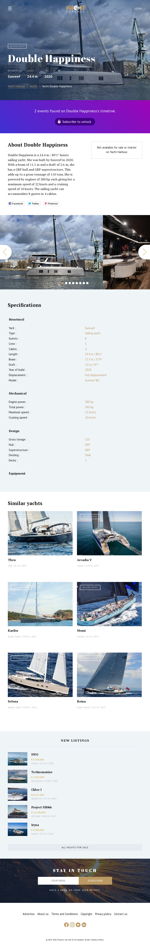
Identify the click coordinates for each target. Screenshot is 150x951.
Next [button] (144, 252)
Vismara (80, 636)
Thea (12, 560)
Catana (80, 565)
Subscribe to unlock (76, 121)
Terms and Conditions (64, 914)
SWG (34, 754)
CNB (10, 565)
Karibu (13, 630)
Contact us (120, 914)
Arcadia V (84, 560)
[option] (51, 252)
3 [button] (70, 283)
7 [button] (84, 283)
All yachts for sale (75, 847)
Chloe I (36, 790)
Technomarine (42, 772)
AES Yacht (35, 816)
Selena (13, 701)
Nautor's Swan (14, 707)
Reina (81, 701)
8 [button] (87, 283)
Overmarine (37, 781)
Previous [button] (6, 252)
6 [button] (80, 283)
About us (43, 914)
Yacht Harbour (76, 9)
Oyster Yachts (14, 636)
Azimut (34, 763)
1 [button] (63, 283)
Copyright (86, 914)
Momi (81, 630)
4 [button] (73, 283)
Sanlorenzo (36, 798)
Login (138, 8)
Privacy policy (103, 914)
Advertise (29, 914)
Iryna (35, 825)
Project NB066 (41, 807)
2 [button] (66, 283)
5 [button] (77, 283)
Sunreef (14, 76)
